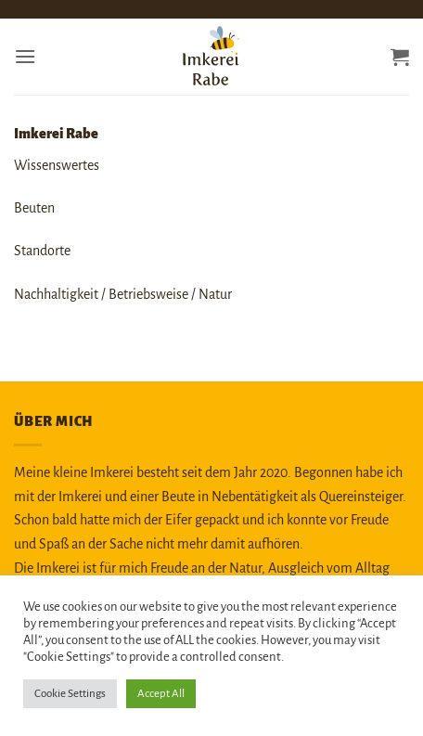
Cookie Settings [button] (70, 694)
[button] (25, 56)
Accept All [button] (161, 694)
